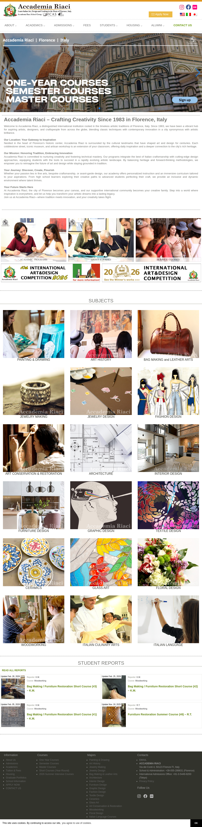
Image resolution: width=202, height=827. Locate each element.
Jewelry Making (97, 767)
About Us (11, 760)
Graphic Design (97, 788)
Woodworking (40, 681)
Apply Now (161, 14)
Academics (12, 767)
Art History (94, 763)
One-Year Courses (49, 760)
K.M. (38, 677)
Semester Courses (49, 763)
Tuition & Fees (13, 770)
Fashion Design (97, 792)
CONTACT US (13, 788)
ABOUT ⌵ (11, 25)
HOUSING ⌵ (134, 25)
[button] (99, 108)
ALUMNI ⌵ (157, 25)
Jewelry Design (97, 770)
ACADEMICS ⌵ (35, 25)
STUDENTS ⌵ (109, 25)
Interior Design (97, 781)
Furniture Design (98, 784)
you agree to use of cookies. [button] (77, 823)
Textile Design (96, 795)
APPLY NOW (13, 784)
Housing (10, 774)
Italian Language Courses (102, 816)
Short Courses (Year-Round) (54, 770)
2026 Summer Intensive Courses (56, 774)
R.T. (138, 705)
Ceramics (94, 799)
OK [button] (196, 823)
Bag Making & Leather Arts (103, 774)
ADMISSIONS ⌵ (64, 25)
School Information (16, 781)
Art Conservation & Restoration (105, 806)
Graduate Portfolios (16, 777)
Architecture (95, 777)
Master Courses (47, 767)
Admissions (12, 763)
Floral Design (96, 813)
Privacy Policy (146, 781)
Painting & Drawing (99, 760)
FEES (87, 25)
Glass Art (94, 802)
